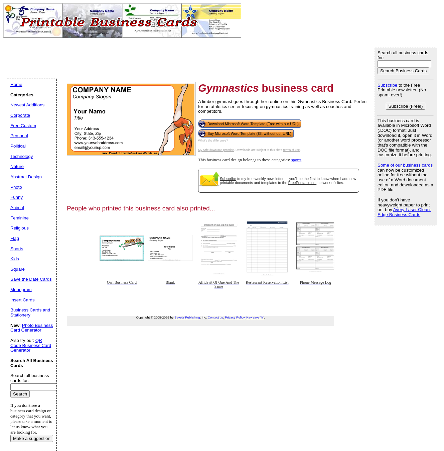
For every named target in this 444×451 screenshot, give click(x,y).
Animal (17, 207)
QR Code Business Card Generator (30, 345)
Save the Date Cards (31, 279)
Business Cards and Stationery (30, 312)
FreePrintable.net (302, 183)
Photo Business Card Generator (31, 328)
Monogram (21, 289)
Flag (14, 238)
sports (296, 160)
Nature (17, 166)
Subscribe (228, 179)
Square (17, 269)
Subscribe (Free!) (406, 106)
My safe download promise (216, 150)
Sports (16, 248)
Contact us (215, 317)
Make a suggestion (31, 438)
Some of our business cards (405, 165)
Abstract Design (26, 176)
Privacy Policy (235, 317)
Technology (21, 156)
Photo (16, 187)
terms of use (291, 150)
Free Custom (23, 125)
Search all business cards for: (403, 55)
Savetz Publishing (187, 317)
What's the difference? (213, 140)
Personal (19, 135)
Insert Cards (22, 299)
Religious (19, 228)
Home (16, 84)
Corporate (20, 115)
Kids (14, 258)
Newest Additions (27, 104)
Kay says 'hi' (255, 317)
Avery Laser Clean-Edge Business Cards (404, 212)
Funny (16, 197)
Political (18, 146)
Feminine (19, 217)
